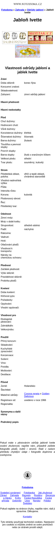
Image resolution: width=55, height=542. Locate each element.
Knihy (18, 498)
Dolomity (16, 500)
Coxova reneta (31, 393)
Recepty (26, 495)
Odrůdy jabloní (35, 10)
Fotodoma (7, 10)
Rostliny (38, 495)
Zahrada (19, 10)
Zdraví (3, 495)
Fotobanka (29, 492)
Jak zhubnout (45, 492)
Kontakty (27, 516)
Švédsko (27, 503)
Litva (27, 500)
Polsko (47, 500)
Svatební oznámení (10, 492)
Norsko (36, 500)
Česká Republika (33, 498)
